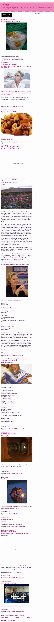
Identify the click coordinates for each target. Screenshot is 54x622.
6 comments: (19, 106)
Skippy (6, 609)
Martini (7, 62)
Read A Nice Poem (7, 362)
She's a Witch (8, 263)
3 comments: (19, 59)
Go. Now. (3, 521)
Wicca (10, 182)
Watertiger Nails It (7, 519)
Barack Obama (9, 359)
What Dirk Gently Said (7, 139)
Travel (3, 184)
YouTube (15, 182)
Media (6, 145)
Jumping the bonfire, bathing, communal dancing (14, 506)
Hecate (5, 4)
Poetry (7, 432)
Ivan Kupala (5, 479)
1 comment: (19, 473)
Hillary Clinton (17, 359)
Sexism (24, 359)
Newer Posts (4, 617)
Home (17, 617)
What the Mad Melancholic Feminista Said (12, 606)
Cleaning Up (5, 436)
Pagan (7, 517)
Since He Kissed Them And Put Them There (15, 264)
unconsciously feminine (18, 465)
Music (6, 182)
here (9, 104)
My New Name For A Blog (9, 112)
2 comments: (19, 142)
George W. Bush (9, 110)
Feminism (21, 615)
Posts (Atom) (11, 620)
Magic (6, 477)
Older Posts (29, 617)
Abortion (7, 615)
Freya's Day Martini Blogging (10, 21)
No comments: (21, 179)
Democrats (8, 581)
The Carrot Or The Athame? (10, 149)
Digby (8, 575)
